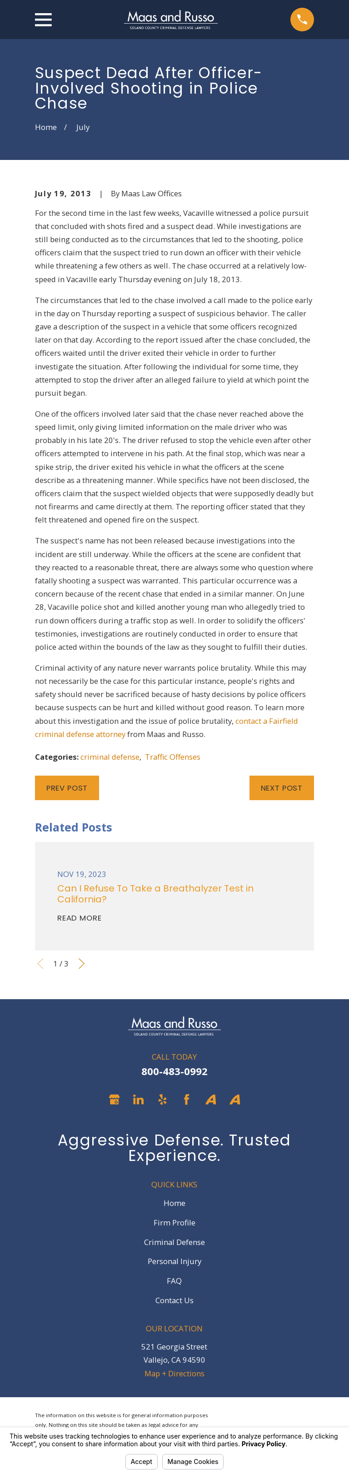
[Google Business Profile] (114, 1099)
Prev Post (67, 787)
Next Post (282, 787)
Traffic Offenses (172, 757)
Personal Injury (174, 1261)
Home (174, 1203)
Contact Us (174, 1300)
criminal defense (110, 757)
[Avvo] (210, 1099)
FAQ (174, 1280)
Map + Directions (174, 1373)
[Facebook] (186, 1099)
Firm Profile (174, 1222)
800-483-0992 (174, 1071)
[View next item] (81, 963)
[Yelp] (162, 1099)
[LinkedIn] (138, 1099)
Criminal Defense (174, 1242)
